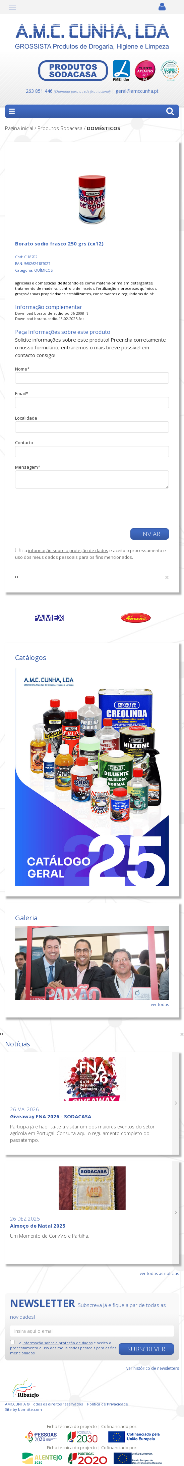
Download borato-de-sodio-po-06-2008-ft (51, 313)
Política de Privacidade (107, 1403)
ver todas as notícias (159, 1273)
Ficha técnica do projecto (72, 1426)
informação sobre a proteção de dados (68, 550)
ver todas (160, 1004)
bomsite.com (30, 1409)
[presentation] (54, 505)
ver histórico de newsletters (152, 1368)
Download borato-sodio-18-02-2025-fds (49, 318)
